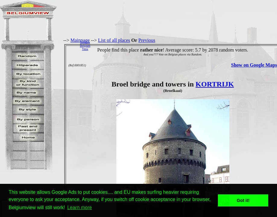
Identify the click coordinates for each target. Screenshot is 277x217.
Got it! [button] (243, 200)
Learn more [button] (79, 207)
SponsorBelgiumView (85, 46)
